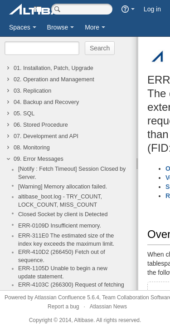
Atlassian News (108, 306)
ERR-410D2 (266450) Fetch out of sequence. (61, 256)
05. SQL (24, 113)
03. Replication (32, 91)
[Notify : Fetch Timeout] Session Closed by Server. (72, 173)
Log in (152, 9)
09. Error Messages (38, 159)
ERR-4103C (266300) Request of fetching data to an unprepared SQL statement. (71, 289)
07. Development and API (46, 136)
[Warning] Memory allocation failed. (62, 186)
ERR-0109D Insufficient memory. (59, 226)
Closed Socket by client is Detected (62, 214)
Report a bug (63, 306)
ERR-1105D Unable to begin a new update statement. (62, 272)
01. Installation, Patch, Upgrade (53, 68)
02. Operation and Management (54, 79)
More (92, 27)
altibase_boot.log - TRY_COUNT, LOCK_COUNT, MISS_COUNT (60, 200)
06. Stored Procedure (41, 125)
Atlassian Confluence (60, 297)
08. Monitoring (32, 147)
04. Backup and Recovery (46, 102)
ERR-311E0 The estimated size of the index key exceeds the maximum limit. (66, 240)
